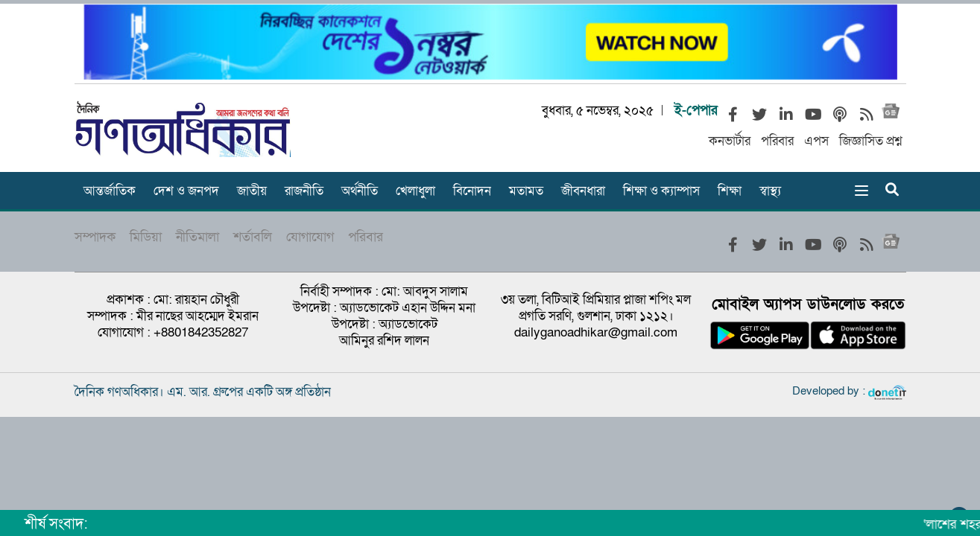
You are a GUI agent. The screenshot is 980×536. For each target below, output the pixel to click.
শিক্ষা (730, 191)
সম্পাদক (95, 237)
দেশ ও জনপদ (186, 191)
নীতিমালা (197, 237)
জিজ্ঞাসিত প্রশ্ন (870, 141)
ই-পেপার (696, 110)
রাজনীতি (304, 191)
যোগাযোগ (310, 237)
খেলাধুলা (415, 191)
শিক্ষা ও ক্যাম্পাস (661, 191)
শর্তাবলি (252, 237)
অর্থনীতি (359, 191)
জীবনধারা (583, 191)
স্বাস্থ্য (770, 191)
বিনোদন (472, 191)
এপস (816, 141)
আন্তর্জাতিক (109, 191)
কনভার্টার (729, 141)
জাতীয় (252, 191)
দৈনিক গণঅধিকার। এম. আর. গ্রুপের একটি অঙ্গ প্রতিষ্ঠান (203, 392)
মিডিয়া (146, 237)
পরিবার (777, 141)
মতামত (526, 191)
